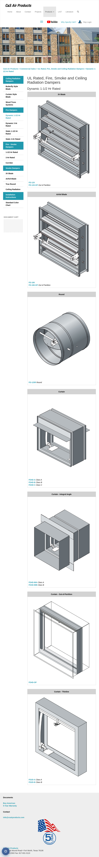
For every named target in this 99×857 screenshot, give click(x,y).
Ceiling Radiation (13, 189)
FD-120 (32, 182)
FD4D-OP (33, 682)
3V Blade (9, 173)
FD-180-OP (33, 285)
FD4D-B (32, 482)
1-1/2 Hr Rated (12, 152)
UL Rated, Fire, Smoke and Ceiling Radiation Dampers (61, 69)
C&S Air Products (10, 69)
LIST (60, 12)
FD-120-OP (33, 185)
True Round (11, 184)
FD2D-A (32, 780)
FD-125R (32, 382)
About (18, 12)
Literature (69, 12)
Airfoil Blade (11, 179)
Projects (38, 12)
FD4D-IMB (33, 585)
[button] (78, 12)
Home (10, 11)
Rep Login (87, 22)
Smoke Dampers (13, 168)
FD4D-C (32, 485)
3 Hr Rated (10, 158)
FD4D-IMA (33, 582)
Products (49, 12)
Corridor (9, 163)
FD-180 (32, 282)
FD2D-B (32, 782)
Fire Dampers (11, 110)
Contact (28, 12)
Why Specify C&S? (68, 22)
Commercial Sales (28, 69)
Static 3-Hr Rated (13, 139)
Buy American (9, 803)
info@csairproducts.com (13, 817)
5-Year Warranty (10, 806)
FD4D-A (32, 480)
